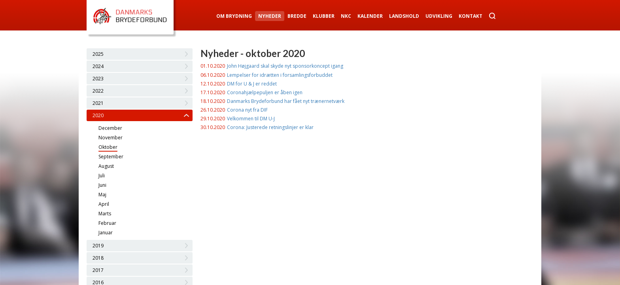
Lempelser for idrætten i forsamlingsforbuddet (280, 75)
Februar (107, 223)
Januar (105, 232)
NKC (346, 16)
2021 (98, 103)
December (110, 128)
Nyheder (269, 16)
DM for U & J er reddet (252, 83)
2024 (98, 66)
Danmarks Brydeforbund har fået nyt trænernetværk (285, 101)
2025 (98, 54)
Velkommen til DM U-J (251, 118)
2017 (98, 270)
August (106, 166)
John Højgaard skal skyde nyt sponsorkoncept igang (285, 66)
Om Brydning (234, 16)
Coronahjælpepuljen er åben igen (264, 92)
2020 (98, 115)
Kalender (370, 16)
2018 (98, 258)
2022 (98, 90)
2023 (98, 78)
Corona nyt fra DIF (247, 109)
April (103, 204)
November (110, 137)
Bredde (296, 16)
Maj (102, 194)
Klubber (324, 16)
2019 (98, 245)
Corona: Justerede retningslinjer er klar (270, 127)
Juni (102, 185)
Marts (104, 213)
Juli (101, 175)
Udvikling (438, 16)
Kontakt (470, 16)
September (110, 156)
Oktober (107, 147)
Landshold (404, 16)
